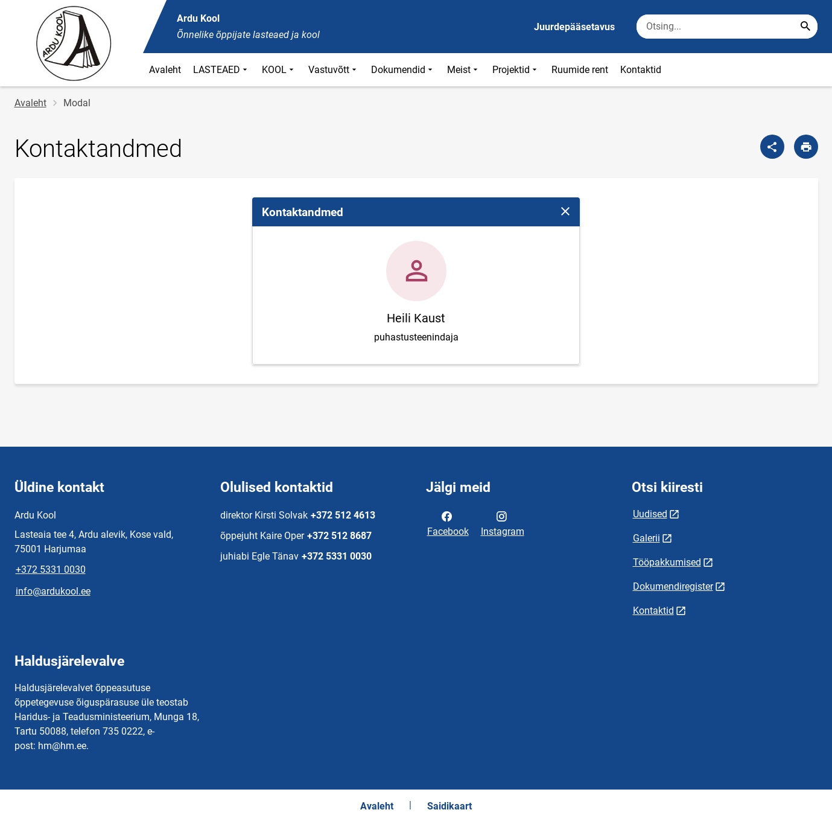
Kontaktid (640, 69)
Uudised (650, 514)
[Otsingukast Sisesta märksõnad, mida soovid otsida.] (727, 26)
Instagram (502, 522)
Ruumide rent (579, 69)
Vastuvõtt (333, 69)
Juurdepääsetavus (574, 27)
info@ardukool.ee (53, 591)
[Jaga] (772, 147)
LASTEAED (221, 69)
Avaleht (165, 69)
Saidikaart (449, 806)
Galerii (646, 538)
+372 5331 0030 (51, 569)
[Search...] (805, 26)
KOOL (279, 69)
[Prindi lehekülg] (806, 147)
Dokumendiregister (673, 586)
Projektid (515, 69)
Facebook (448, 522)
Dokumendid (403, 69)
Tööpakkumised (667, 562)
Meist (463, 69)
